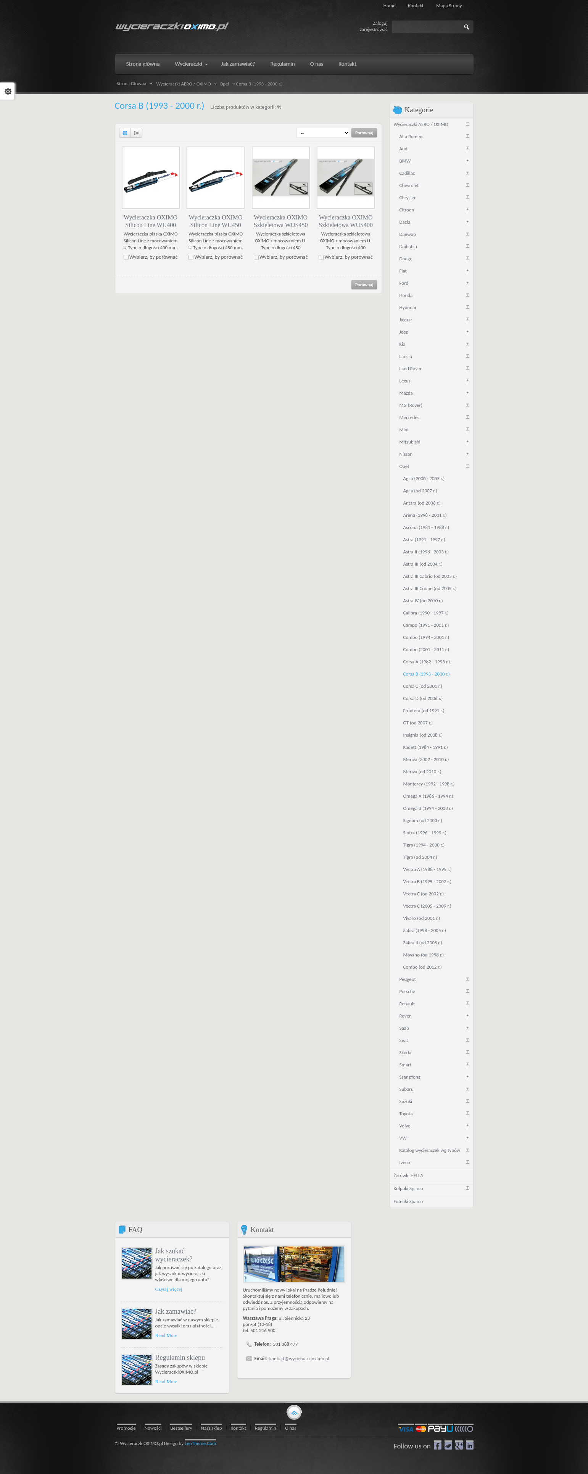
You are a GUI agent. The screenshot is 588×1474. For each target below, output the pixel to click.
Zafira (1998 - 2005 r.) (424, 930)
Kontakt (416, 5)
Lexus (405, 381)
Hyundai (408, 307)
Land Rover (411, 368)
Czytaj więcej (168, 1289)
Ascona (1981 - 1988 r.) (426, 527)
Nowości (153, 1428)
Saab (404, 1028)
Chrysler (408, 197)
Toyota (406, 1113)
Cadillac (407, 173)
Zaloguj (380, 23)
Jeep (404, 332)
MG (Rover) (411, 405)
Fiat (403, 271)
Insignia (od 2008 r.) (423, 735)
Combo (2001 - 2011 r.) (426, 649)
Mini (404, 429)
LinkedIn (470, 1445)
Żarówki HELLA (408, 1175)
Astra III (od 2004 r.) (423, 564)
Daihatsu (408, 246)
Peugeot (408, 979)
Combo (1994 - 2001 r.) (426, 637)
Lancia (406, 356)
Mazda (406, 393)
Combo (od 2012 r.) (422, 967)
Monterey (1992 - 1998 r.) (429, 784)
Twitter (448, 1445)
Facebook (437, 1445)
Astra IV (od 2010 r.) (423, 600)
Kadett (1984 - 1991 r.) (425, 747)
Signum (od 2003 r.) (422, 820)
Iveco (405, 1162)
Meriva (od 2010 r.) (422, 771)
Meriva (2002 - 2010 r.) (426, 759)
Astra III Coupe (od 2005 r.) (430, 588)
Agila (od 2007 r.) (420, 490)
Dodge (406, 258)
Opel (224, 84)
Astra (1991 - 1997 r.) (424, 539)
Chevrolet (409, 185)
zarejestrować (374, 29)
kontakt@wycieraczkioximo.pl (299, 1358)
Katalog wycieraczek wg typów (430, 1150)
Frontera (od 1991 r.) (424, 710)
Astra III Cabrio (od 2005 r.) (430, 576)
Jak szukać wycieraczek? (174, 1255)
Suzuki (406, 1101)
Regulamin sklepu (180, 1357)
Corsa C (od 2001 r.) (423, 686)
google (459, 1445)
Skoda (405, 1052)
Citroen (407, 210)
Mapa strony (449, 5)
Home (389, 5)
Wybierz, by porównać (153, 257)
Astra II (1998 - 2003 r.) (426, 552)
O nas (290, 1428)
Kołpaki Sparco (408, 1188)
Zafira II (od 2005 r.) (422, 942)
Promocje (126, 1428)
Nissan (406, 454)
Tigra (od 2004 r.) (420, 857)
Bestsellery (181, 1428)
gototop (294, 1411)
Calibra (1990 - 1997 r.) (426, 613)
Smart (405, 1065)
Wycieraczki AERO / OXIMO (183, 84)
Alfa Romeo (411, 136)
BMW (405, 161)
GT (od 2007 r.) (418, 723)
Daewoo (408, 234)
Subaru (407, 1089)
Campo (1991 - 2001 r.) (426, 625)
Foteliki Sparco (408, 1201)
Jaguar (406, 320)
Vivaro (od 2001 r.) (421, 918)
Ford (404, 283)
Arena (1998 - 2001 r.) (425, 515)
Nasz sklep (211, 1428)
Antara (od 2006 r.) (422, 503)
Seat (404, 1040)
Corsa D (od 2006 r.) (423, 698)
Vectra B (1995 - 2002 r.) (427, 881)
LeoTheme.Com (200, 1443)
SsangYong (410, 1077)
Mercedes (409, 417)
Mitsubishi (410, 442)
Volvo (405, 1126)
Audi (404, 149)
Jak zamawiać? (176, 1311)
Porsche (408, 991)
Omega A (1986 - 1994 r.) (428, 796)
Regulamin (265, 1428)
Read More (166, 1335)
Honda (406, 295)
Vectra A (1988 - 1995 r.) (427, 869)
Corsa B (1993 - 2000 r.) (426, 674)
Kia (403, 344)
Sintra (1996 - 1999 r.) (424, 832)
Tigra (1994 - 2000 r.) (424, 845)
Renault (407, 1003)
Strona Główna (132, 83)
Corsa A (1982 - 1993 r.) (426, 661)
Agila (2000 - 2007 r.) (424, 478)
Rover (405, 1016)
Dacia (405, 222)
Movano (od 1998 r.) (423, 955)
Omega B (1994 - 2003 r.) (428, 808)
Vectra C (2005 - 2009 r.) (427, 906)
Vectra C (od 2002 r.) (423, 894)
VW (403, 1138)
